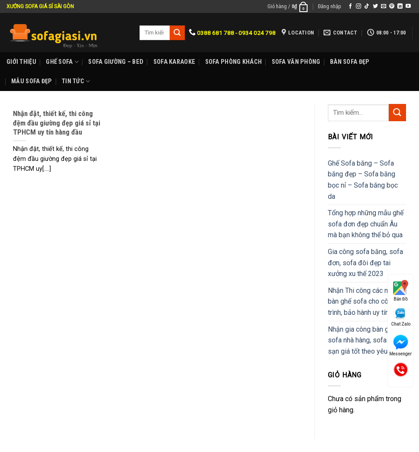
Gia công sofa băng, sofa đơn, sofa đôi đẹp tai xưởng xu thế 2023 (365, 263)
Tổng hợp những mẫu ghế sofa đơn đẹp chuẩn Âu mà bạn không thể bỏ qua (365, 224)
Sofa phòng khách (233, 62)
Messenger (400, 345)
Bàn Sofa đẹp (349, 62)
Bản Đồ (400, 290)
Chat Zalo (400, 316)
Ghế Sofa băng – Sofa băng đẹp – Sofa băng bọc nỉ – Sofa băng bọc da (363, 180)
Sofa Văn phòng (296, 62)
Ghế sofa (62, 62)
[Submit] (397, 112)
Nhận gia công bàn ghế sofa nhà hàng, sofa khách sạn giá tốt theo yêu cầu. (367, 340)
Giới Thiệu (21, 62)
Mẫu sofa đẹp (31, 81)
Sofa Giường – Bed (115, 62)
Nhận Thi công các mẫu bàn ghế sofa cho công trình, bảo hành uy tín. (362, 301)
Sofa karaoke (174, 62)
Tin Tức (76, 81)
